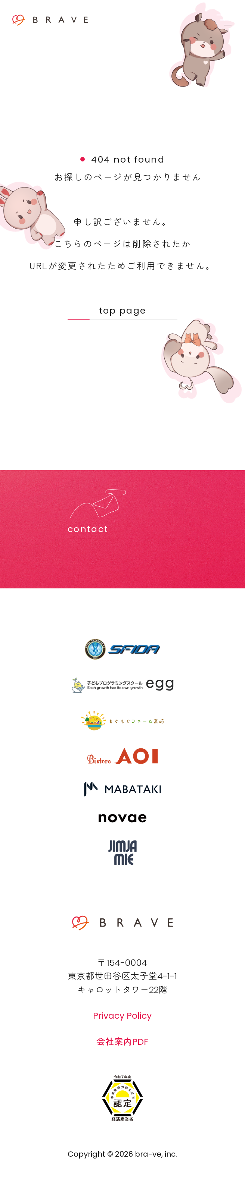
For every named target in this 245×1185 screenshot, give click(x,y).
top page (122, 310)
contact (88, 529)
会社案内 (122, 1041)
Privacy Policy (122, 1015)
